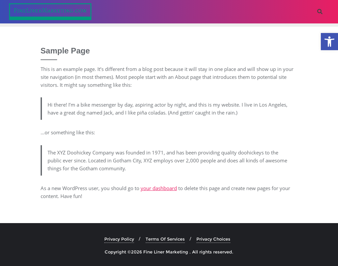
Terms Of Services (165, 239)
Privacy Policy (119, 239)
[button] (329, 41)
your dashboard (159, 188)
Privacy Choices (213, 239)
